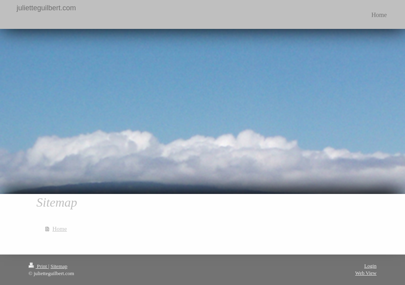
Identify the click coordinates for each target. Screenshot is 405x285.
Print (38, 266)
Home (60, 229)
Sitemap (59, 266)
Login (370, 266)
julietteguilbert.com (46, 8)
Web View (366, 273)
